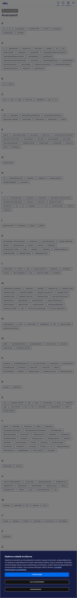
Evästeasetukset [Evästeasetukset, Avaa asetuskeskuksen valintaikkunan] (35, 589)
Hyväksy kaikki (37, 575)
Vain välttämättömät (37, 582)
